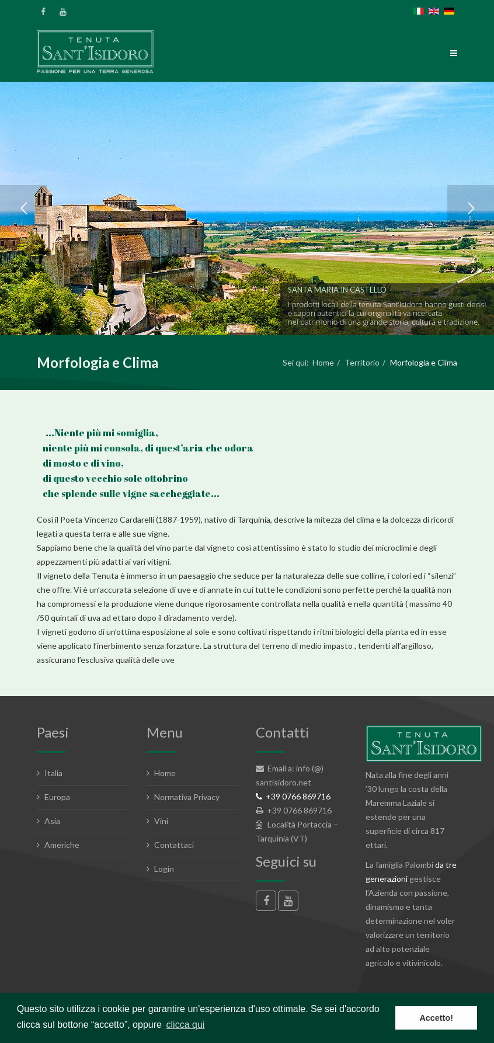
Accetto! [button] (436, 1018)
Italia (53, 773)
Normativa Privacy (187, 797)
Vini (161, 821)
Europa (57, 797)
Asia (52, 821)
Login (164, 869)
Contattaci (174, 845)
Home (323, 362)
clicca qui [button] (185, 1025)
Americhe (61, 845)
